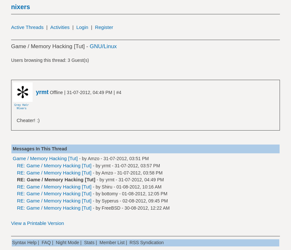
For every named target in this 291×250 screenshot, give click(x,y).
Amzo (93, 158)
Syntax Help (24, 242)
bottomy (110, 193)
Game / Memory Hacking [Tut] (45, 158)
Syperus (110, 200)
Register (104, 27)
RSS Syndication (147, 242)
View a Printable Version (37, 223)
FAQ (46, 242)
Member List (111, 242)
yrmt (106, 165)
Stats (89, 242)
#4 (119, 92)
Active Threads (27, 27)
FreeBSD (111, 208)
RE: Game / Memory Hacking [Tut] (54, 165)
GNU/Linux (103, 46)
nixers (20, 6)
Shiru (107, 186)
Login (82, 27)
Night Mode (67, 242)
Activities (59, 27)
